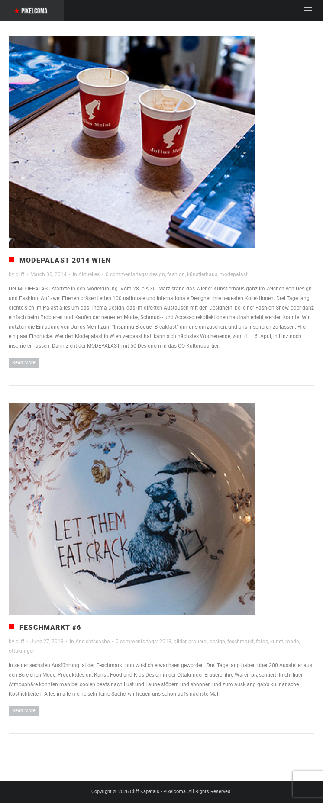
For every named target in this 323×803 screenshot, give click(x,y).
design (157, 274)
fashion (176, 274)
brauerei (197, 642)
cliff (20, 274)
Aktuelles (89, 274)
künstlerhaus (202, 274)
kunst (276, 642)
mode (292, 642)
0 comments (120, 274)
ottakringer (21, 651)
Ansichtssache (92, 642)
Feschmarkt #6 (50, 627)
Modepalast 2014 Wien (65, 260)
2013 (165, 642)
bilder (180, 642)
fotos (262, 642)
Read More (24, 362)
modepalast (234, 274)
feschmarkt (240, 642)
